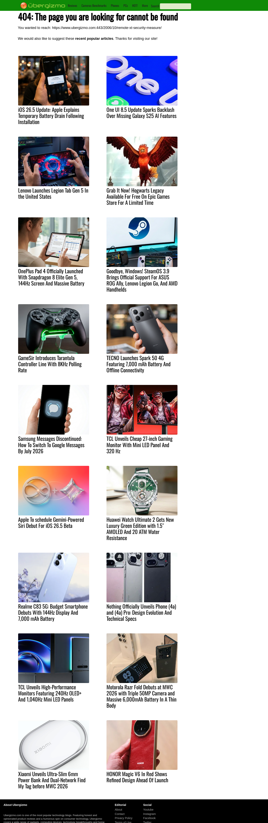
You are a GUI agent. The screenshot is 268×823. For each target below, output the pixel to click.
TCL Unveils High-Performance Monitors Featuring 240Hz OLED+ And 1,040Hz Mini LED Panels (49, 693)
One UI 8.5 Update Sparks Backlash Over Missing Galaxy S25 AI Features (141, 113)
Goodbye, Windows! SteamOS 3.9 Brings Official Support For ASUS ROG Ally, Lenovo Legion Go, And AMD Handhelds (141, 280)
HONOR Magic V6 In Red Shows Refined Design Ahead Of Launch (137, 777)
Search (155, 6)
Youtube (148, 809)
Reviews (72, 5)
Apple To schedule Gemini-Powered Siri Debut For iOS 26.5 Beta (51, 522)
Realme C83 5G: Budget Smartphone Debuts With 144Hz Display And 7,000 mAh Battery (53, 612)
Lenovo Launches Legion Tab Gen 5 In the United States (53, 193)
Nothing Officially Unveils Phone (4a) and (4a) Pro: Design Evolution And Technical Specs (141, 612)
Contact (120, 814)
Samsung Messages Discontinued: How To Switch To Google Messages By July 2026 (51, 445)
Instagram (149, 814)
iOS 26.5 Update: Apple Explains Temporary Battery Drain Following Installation (51, 116)
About (118, 809)
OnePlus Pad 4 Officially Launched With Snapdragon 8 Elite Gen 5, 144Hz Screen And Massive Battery (51, 277)
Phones (115, 5)
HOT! (135, 5)
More (145, 5)
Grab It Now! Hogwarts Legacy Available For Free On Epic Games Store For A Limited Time (138, 196)
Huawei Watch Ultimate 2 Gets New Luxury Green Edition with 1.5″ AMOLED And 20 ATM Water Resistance (140, 528)
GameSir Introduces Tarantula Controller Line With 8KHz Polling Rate (50, 364)
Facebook (149, 818)
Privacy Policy (124, 818)
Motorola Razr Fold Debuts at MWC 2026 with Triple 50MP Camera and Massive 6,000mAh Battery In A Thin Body (141, 696)
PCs (125, 5)
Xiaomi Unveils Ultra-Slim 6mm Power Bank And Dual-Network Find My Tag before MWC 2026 (52, 780)
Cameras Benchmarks (93, 5)
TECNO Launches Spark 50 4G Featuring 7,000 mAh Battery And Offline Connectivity (138, 364)
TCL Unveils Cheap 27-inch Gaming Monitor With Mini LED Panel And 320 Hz (139, 445)
